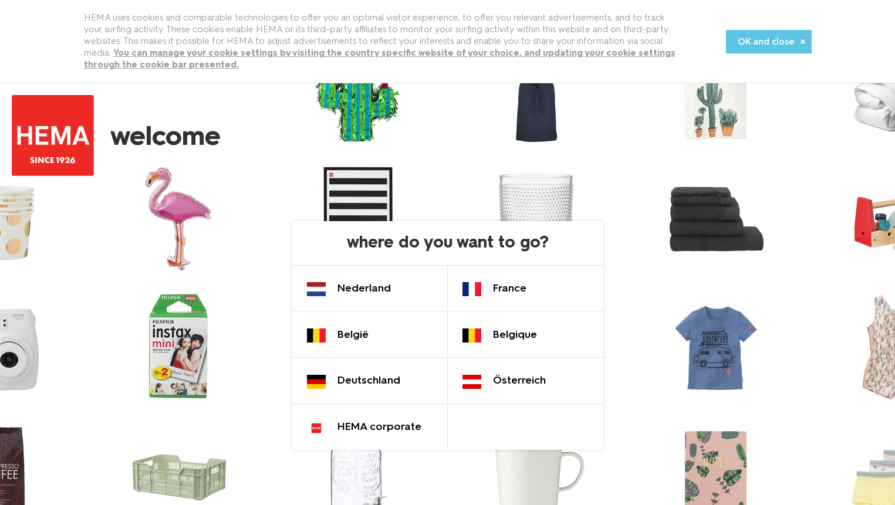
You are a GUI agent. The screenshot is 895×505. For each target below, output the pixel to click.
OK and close (766, 41)
